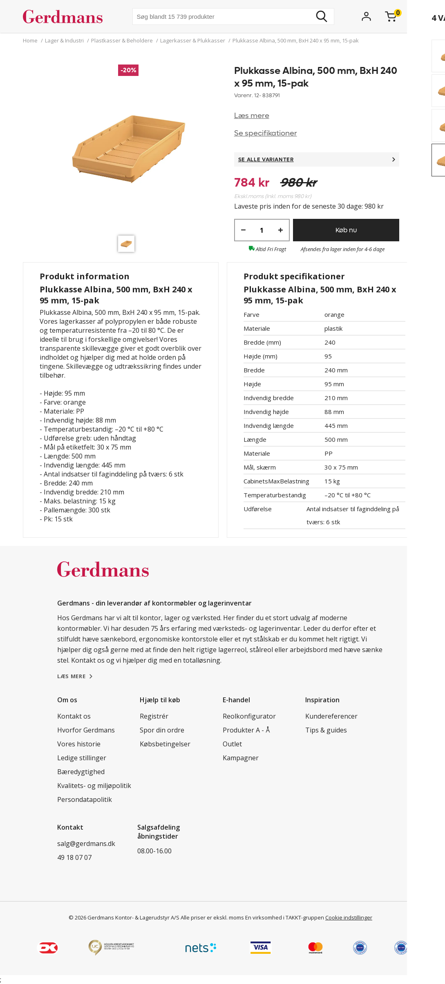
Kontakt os (74, 716)
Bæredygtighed (81, 771)
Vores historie (79, 743)
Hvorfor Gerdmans (86, 730)
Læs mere (251, 115)
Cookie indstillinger (348, 917)
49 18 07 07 (74, 857)
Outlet (232, 743)
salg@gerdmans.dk (86, 843)
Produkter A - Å (246, 730)
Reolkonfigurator (249, 716)
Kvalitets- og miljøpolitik (94, 785)
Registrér (154, 716)
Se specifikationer (265, 133)
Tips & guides (326, 730)
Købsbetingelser (165, 743)
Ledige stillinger (81, 757)
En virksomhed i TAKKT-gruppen (284, 917)
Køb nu (346, 230)
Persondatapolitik (84, 799)
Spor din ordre (162, 730)
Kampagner (241, 757)
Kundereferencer (331, 716)
